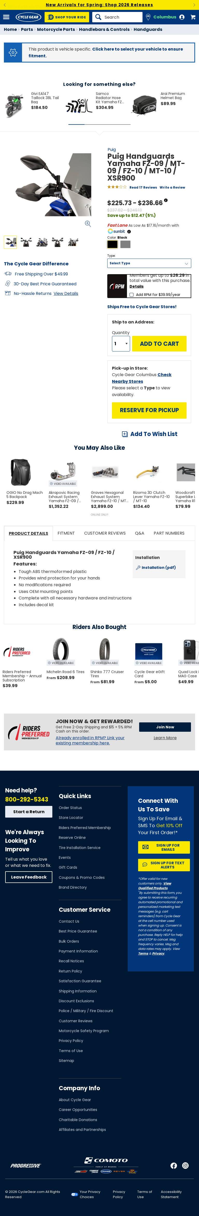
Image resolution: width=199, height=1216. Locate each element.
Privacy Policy (71, 1040)
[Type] (149, 263)
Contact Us (69, 921)
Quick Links (75, 796)
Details (137, 286)
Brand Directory (73, 887)
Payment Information (78, 951)
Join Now (165, 727)
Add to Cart (159, 344)
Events (65, 857)
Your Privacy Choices (90, 1194)
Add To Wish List (153, 434)
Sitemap (66, 1060)
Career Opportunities (78, 1109)
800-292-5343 (26, 800)
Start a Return (29, 812)
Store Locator (71, 817)
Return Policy (70, 971)
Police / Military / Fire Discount (86, 1010)
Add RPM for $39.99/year (158, 294)
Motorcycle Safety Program (84, 1030)
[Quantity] (121, 343)
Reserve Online (72, 837)
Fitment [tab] (66, 533)
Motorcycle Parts (56, 29)
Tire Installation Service (80, 847)
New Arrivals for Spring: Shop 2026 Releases (99, 5)
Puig (112, 150)
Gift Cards (68, 867)
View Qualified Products (154, 885)
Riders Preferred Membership (85, 827)
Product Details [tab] (28, 533)
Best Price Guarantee (78, 931)
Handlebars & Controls (104, 29)
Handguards (148, 29)
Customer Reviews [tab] (105, 533)
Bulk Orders (69, 941)
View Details (66, 293)
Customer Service (84, 910)
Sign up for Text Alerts (167, 865)
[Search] (117, 17)
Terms (143, 953)
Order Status (70, 807)
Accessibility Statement (171, 1194)
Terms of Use (71, 1050)
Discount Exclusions (76, 1001)
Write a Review (172, 187)
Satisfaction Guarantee (80, 981)
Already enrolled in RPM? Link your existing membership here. (90, 740)
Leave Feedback (29, 877)
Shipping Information (78, 991)
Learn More (165, 738)
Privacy (158, 953)
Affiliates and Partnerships (82, 1129)
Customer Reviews (76, 1021)
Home (10, 29)
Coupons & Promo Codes (82, 877)
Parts (27, 29)
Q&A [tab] (139, 533)
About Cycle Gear (75, 1099)
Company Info (79, 1088)
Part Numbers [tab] (169, 533)
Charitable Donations (78, 1119)
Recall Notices (71, 961)
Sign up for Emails (168, 847)
